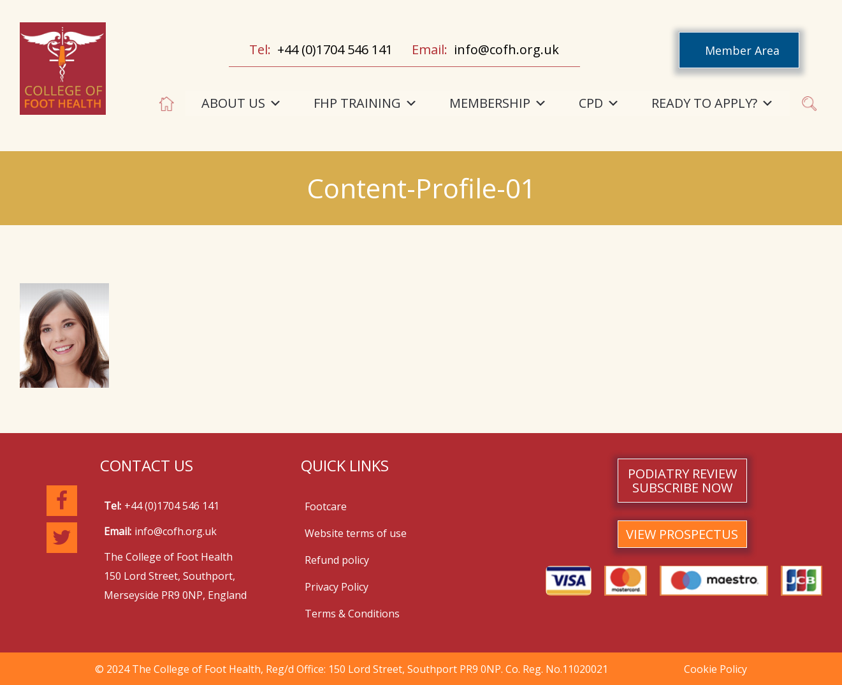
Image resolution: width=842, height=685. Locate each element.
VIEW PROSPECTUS (682, 534)
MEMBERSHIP (498, 103)
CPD (599, 103)
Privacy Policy (336, 587)
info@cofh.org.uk (506, 49)
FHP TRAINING (365, 103)
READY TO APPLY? (712, 103)
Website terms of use (356, 533)
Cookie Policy (715, 669)
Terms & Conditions (352, 614)
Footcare (326, 506)
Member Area (742, 50)
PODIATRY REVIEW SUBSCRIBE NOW (682, 480)
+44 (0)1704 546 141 (335, 49)
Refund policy (337, 560)
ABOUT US (241, 103)
